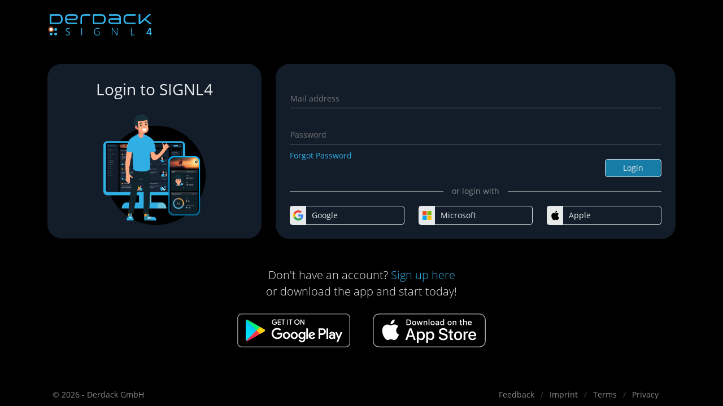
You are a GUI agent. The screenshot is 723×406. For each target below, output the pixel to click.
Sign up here (423, 275)
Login (633, 167)
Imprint (564, 394)
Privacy (645, 394)
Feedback (516, 394)
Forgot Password (321, 155)
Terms (605, 394)
